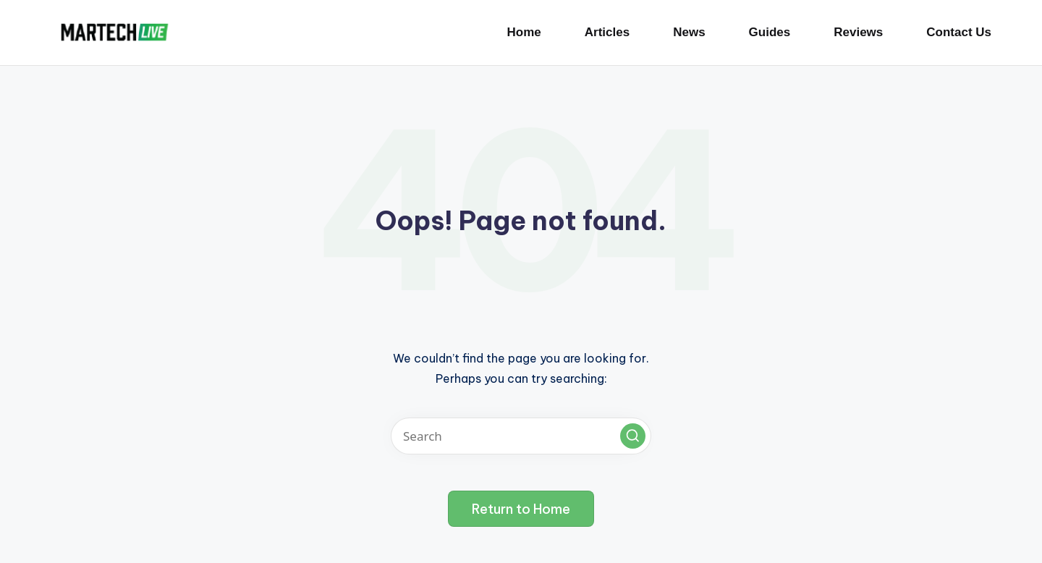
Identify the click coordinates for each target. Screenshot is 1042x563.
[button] (632, 436)
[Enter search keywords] (521, 436)
